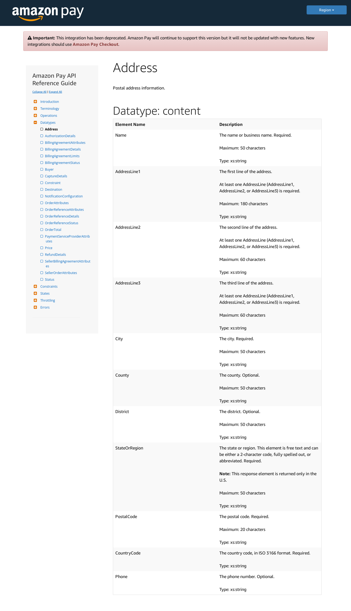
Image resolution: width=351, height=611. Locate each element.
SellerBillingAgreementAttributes (68, 263)
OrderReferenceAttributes (65, 209)
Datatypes (47, 122)
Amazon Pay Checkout (95, 44)
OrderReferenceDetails (62, 216)
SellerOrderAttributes (61, 273)
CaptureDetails (56, 176)
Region (326, 10)
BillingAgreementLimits (62, 156)
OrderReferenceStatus (62, 223)
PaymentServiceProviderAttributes (68, 238)
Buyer (50, 169)
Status (50, 279)
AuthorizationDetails (60, 136)
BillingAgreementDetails (63, 149)
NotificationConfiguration (64, 196)
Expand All (55, 91)
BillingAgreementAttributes (65, 142)
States (44, 293)
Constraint (53, 183)
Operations (48, 115)
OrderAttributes (57, 203)
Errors (44, 307)
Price (49, 248)
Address (52, 129)
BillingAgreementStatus (63, 162)
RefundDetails (56, 254)
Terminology (49, 108)
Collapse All (39, 91)
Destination (54, 189)
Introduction (49, 101)
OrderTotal (53, 229)
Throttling (47, 300)
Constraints (48, 286)
